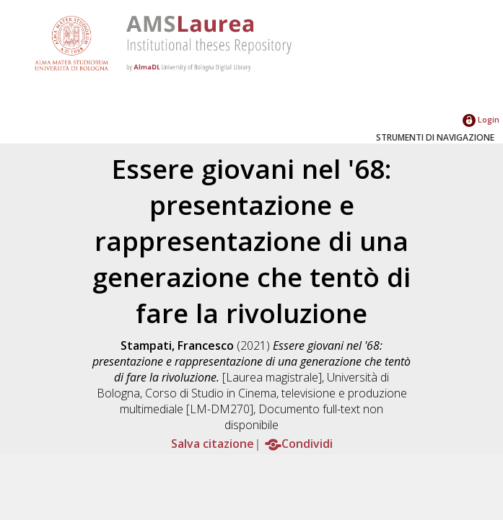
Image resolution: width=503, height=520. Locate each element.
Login (481, 119)
